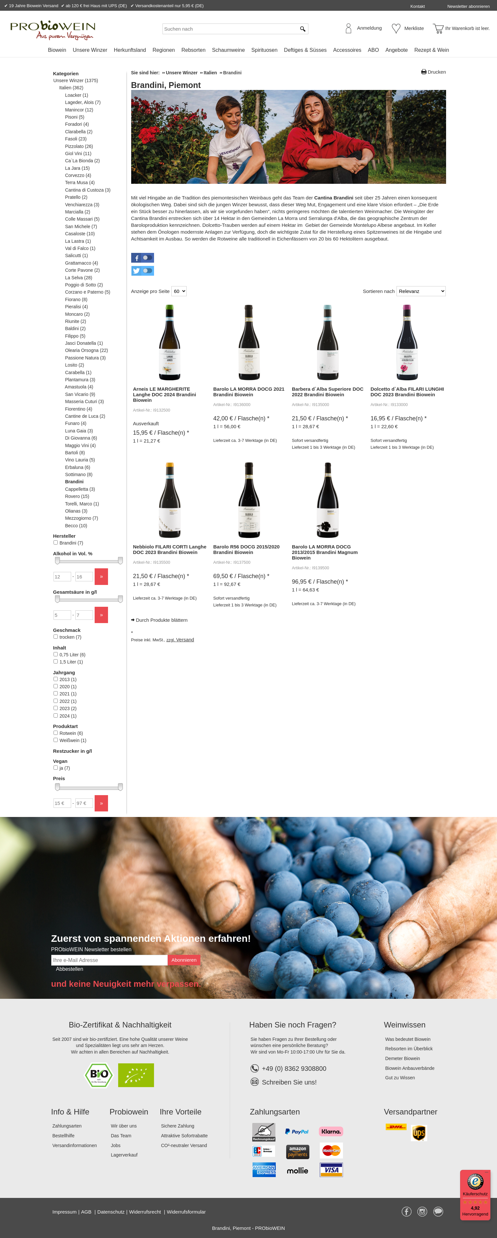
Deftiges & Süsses (305, 50)
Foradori (77, 124)
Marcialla (77, 211)
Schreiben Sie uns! (289, 1082)
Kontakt (418, 6)
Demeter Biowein (402, 1058)
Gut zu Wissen (400, 1077)
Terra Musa (80, 182)
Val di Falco (80, 248)
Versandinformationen (75, 1145)
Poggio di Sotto (84, 284)
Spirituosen (264, 50)
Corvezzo (78, 175)
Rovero (77, 496)
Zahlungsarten (67, 1126)
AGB (87, 1212)
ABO (373, 50)
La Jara (77, 168)
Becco (76, 525)
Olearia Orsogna (86, 350)
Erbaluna (77, 467)
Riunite (75, 321)
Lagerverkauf (124, 1155)
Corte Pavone (82, 270)
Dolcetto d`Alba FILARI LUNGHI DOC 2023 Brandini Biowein (407, 391)
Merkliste (414, 28)
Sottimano (79, 474)
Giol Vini (78, 153)
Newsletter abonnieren (468, 6)
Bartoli (75, 452)
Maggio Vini (80, 445)
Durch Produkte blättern (162, 620)
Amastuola (79, 386)
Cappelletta (80, 489)
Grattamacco (81, 263)
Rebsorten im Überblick (409, 1048)
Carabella (78, 372)
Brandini (74, 481)
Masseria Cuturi (84, 401)
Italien (71, 87)
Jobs (116, 1145)
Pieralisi (76, 306)
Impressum (65, 1212)
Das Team (121, 1135)
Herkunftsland (130, 50)
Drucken (437, 72)
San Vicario (80, 394)
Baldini (75, 328)
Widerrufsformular (186, 1212)
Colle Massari (82, 219)
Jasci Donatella (84, 343)
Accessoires (347, 50)
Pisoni (75, 117)
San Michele (81, 226)
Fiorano (76, 299)
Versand (185, 639)
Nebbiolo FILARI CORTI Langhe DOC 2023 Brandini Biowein (170, 549)
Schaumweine (228, 50)
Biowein (57, 50)
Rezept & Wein (431, 50)
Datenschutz (110, 1212)
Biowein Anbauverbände (410, 1068)
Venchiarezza (82, 204)
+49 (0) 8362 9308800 (288, 1068)
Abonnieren (184, 960)
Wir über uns (124, 1126)
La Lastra (78, 241)
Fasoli (76, 138)
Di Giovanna (81, 438)
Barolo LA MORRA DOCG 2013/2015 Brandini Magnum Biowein (325, 552)
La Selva (78, 277)
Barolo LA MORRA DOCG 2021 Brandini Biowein (249, 391)
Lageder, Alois (83, 102)
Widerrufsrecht (146, 1212)
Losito (74, 365)
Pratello (76, 197)
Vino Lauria (80, 459)
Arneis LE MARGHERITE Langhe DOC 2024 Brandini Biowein (164, 394)
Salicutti (76, 255)
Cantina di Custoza (88, 190)
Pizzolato (79, 146)
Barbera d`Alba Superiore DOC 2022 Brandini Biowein (328, 391)
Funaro (75, 423)
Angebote (396, 50)
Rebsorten (193, 50)
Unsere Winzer (90, 50)
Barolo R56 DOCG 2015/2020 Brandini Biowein (246, 549)
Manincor (79, 109)
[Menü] (486, 1174)
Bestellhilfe (64, 1135)
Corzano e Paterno (87, 292)
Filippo (75, 336)
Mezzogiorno (81, 518)
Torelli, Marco (82, 503)
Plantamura (80, 379)
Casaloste (80, 233)
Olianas (76, 511)
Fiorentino (78, 409)
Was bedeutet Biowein (408, 1039)
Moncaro (77, 314)
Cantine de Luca (85, 416)
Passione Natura (85, 357)
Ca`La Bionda (82, 160)
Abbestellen (70, 969)
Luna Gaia (79, 430)
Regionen (163, 50)
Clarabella (79, 131)
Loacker (76, 95)
